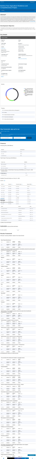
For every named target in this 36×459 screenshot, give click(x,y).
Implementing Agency (22, 54)
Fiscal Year (3, 60)
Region (19, 57)
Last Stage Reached (21, 70)
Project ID (3, 40)
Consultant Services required (6, 70)
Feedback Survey (31, 455)
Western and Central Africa (22, 58)
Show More (32, 21)
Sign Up (29, 137)
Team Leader (3, 43)
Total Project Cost (4, 54)
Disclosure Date (21, 46)
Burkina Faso (3, 48)
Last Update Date (4, 73)
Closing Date (20, 67)
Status (19, 40)
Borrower (20, 43)
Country (2, 46)
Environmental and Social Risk (6, 67)
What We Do (2, 1)
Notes (2, 76)
